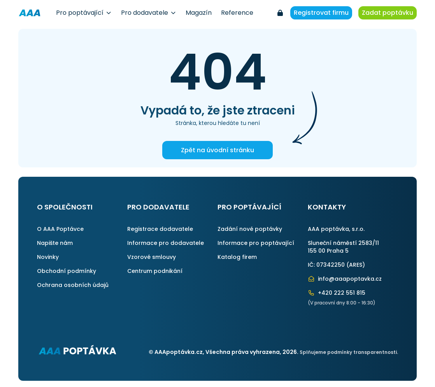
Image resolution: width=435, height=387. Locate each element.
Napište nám (55, 243)
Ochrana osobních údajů (73, 285)
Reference (237, 12)
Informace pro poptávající (256, 243)
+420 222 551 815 (336, 293)
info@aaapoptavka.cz (345, 279)
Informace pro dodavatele (165, 243)
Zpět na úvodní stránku (217, 150)
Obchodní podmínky (66, 271)
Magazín (199, 12)
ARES (355, 265)
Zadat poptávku (387, 12)
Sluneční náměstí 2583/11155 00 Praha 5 (343, 247)
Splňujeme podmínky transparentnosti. (349, 352)
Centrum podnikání (154, 271)
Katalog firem (237, 257)
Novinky (48, 257)
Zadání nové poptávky (250, 229)
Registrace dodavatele (160, 229)
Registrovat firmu (321, 12)
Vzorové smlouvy (151, 257)
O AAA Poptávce (60, 229)
